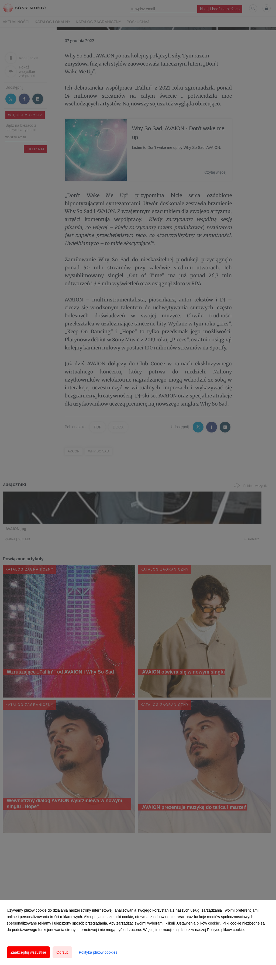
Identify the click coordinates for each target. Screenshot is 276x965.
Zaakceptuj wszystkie (28, 952)
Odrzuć (62, 952)
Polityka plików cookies (98, 952)
